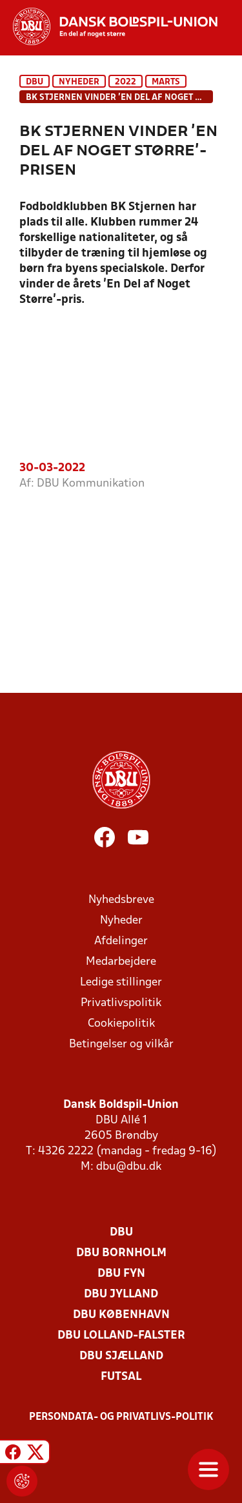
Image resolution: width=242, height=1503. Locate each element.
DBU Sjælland (121, 1356)
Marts (166, 82)
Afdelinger (121, 941)
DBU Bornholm (121, 1253)
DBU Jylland (121, 1294)
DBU (34, 82)
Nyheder (79, 82)
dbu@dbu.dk (128, 1166)
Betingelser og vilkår (121, 1044)
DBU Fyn (121, 1273)
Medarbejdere (121, 961)
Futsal (121, 1377)
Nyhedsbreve (121, 900)
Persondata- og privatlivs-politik (121, 1417)
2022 (125, 82)
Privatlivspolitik (121, 1003)
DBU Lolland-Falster (121, 1335)
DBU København (121, 1315)
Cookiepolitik (121, 1023)
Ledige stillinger (121, 982)
